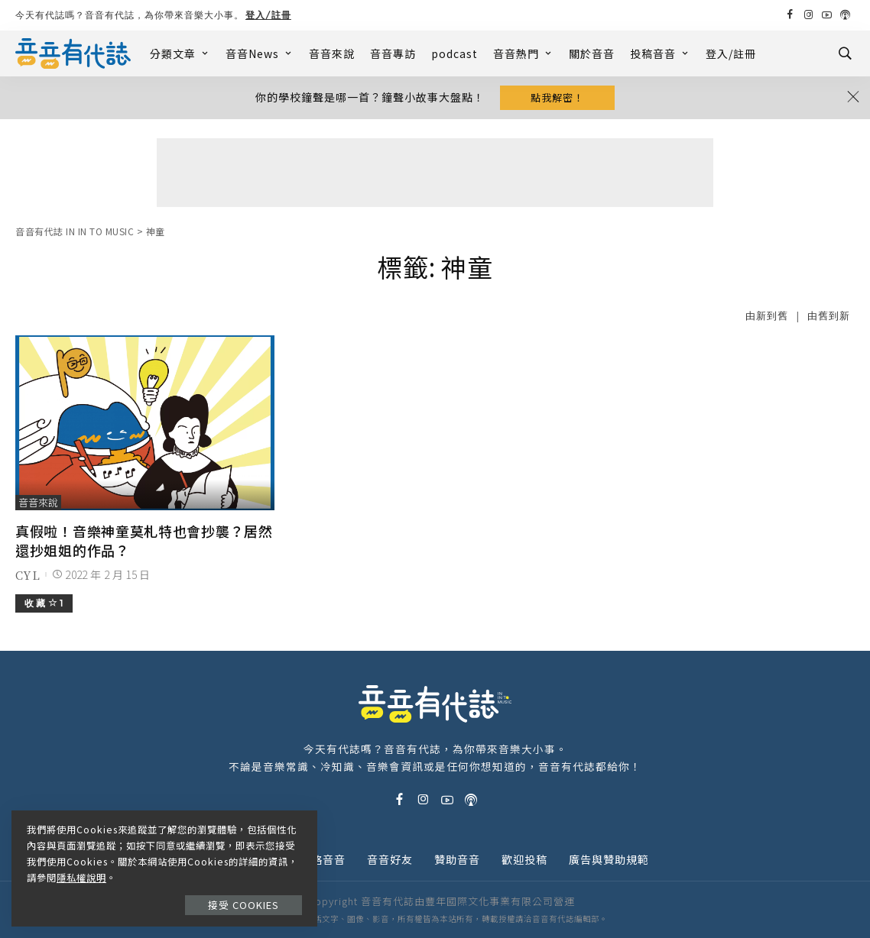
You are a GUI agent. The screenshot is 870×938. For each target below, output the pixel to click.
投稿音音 (660, 53)
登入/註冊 (268, 15)
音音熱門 (523, 53)
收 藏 (43, 603)
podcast (454, 53)
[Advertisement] (435, 172)
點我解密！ (557, 97)
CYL (27, 575)
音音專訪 (393, 53)
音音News (260, 53)
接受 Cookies (243, 905)
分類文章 (180, 53)
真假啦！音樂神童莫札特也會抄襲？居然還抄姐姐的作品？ (144, 540)
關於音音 (592, 53)
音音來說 (332, 53)
